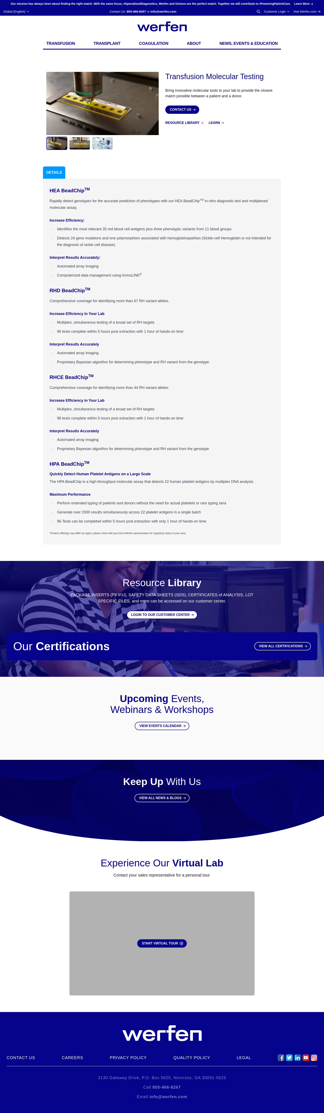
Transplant (106, 43)
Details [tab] (54, 172)
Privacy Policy (128, 1057)
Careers (72, 1057)
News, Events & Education (248, 43)
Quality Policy (191, 1057)
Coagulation (153, 43)
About (194, 43)
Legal (244, 1057)
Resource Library (182, 123)
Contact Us (21, 1057)
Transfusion (60, 43)
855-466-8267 (136, 11)
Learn (214, 123)
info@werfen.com (163, 11)
